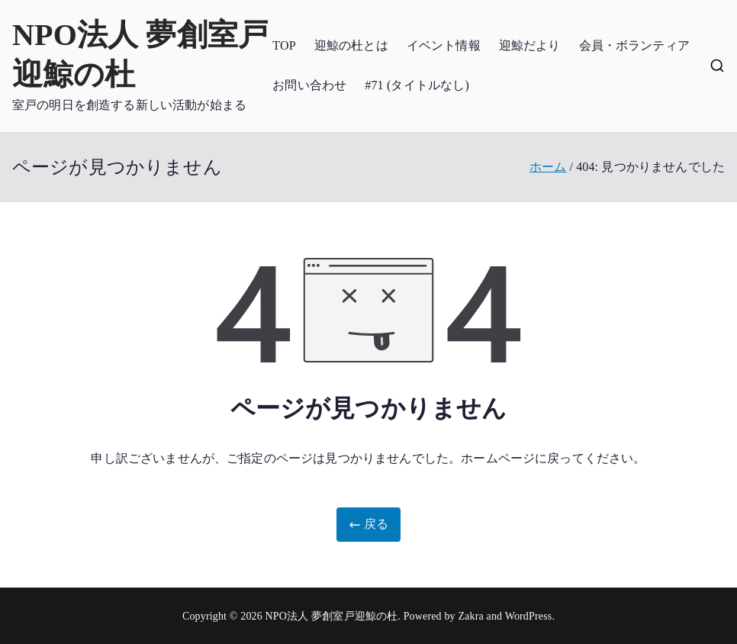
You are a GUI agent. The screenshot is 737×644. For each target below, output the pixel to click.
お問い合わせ (309, 85)
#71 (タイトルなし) (417, 85)
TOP (283, 45)
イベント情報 (444, 45)
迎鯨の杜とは (351, 45)
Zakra (470, 616)
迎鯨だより (530, 45)
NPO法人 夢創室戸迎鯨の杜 (332, 616)
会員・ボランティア (634, 45)
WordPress (528, 616)
